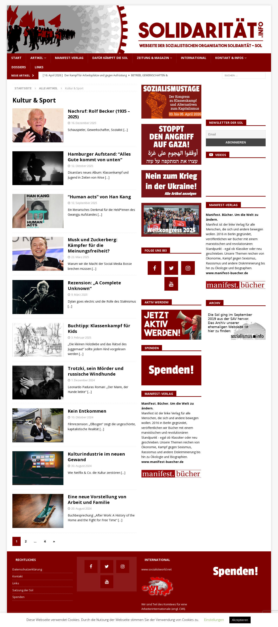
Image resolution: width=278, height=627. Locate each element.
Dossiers (19, 67)
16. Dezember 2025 (83, 123)
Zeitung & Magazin (153, 58)
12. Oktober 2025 (82, 166)
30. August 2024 (81, 466)
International (193, 58)
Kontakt (17, 576)
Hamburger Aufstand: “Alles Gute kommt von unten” (99, 157)
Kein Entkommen (87, 411)
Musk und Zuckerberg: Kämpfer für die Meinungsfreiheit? (92, 245)
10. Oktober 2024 (82, 417)
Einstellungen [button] (214, 619)
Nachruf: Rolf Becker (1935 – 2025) (99, 114)
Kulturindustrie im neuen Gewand (96, 457)
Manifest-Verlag (69, 58)
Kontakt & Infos (229, 58)
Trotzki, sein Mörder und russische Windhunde (96, 371)
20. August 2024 (81, 508)
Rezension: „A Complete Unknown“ (94, 285)
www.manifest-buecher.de (162, 462)
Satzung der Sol (22, 590)
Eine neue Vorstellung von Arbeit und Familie (97, 499)
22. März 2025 (80, 257)
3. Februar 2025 (81, 337)
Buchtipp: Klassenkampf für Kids (99, 328)
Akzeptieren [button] (240, 620)
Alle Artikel (48, 88)
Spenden (18, 597)
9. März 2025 (79, 294)
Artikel (36, 58)
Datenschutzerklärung (27, 569)
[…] (125, 130)
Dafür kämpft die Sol (110, 58)
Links (39, 67)
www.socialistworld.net (156, 569)
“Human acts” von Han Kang (99, 197)
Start (16, 58)
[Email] (236, 134)
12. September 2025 (84, 203)
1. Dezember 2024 (83, 380)
